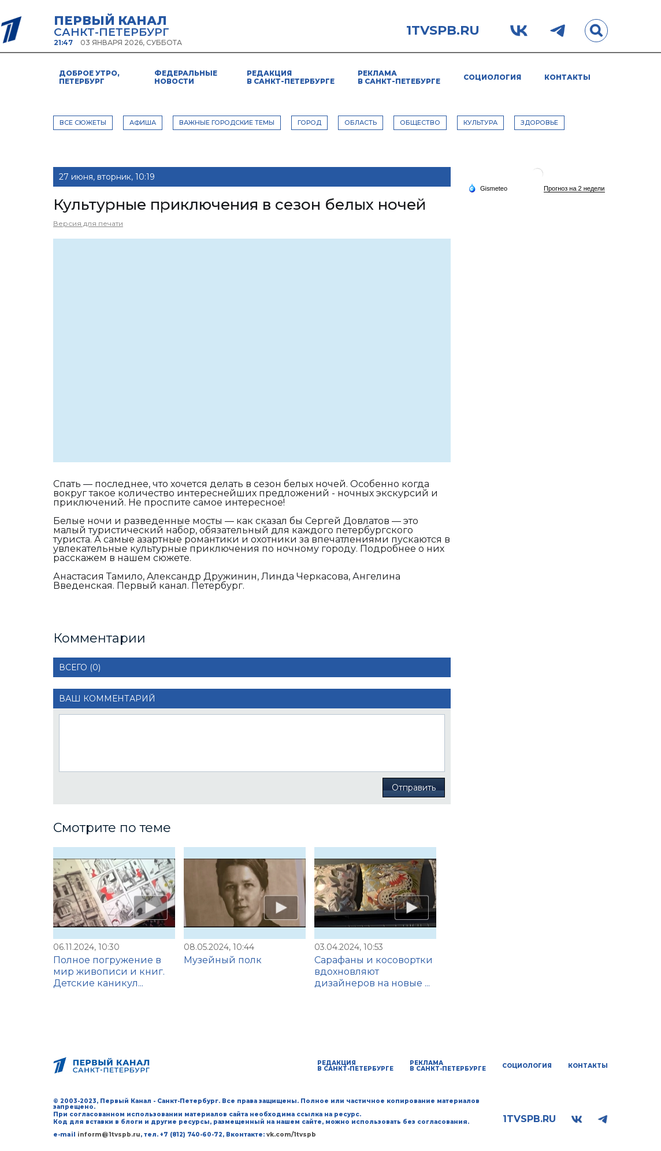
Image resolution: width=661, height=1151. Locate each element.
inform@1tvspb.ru (108, 1134)
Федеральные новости (185, 77)
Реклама (399, 77)
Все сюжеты (83, 122)
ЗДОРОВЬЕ (539, 122)
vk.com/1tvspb (291, 1134)
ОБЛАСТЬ (360, 122)
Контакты (567, 77)
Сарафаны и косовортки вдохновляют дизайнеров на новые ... (373, 972)
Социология (492, 77)
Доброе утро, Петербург (89, 77)
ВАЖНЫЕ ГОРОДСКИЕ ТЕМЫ (226, 122)
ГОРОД (309, 122)
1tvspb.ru (443, 30)
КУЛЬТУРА (480, 122)
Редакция (291, 77)
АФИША (142, 122)
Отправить (414, 787)
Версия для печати (88, 223)
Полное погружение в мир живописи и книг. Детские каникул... (109, 972)
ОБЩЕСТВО (420, 122)
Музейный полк (223, 960)
